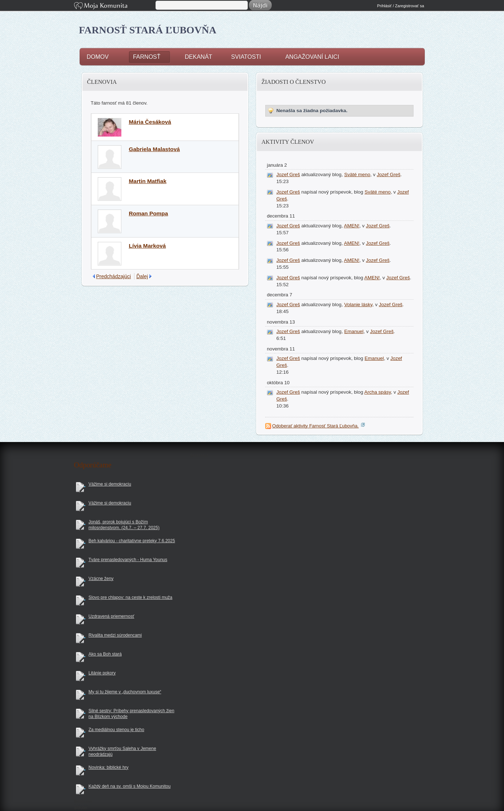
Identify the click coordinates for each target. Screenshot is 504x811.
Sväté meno (357, 174)
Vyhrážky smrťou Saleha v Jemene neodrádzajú (122, 751)
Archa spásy (377, 392)
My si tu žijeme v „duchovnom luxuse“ (125, 691)
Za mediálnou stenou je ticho (116, 729)
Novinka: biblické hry (109, 767)
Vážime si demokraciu (110, 484)
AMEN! (352, 225)
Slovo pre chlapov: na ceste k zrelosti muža (131, 597)
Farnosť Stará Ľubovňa (148, 30)
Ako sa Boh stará (105, 654)
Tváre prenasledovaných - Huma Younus (128, 559)
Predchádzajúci (113, 276)
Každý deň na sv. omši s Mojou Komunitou (130, 786)
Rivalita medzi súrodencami (115, 635)
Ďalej (142, 276)
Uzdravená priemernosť (111, 616)
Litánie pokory (102, 673)
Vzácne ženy (101, 578)
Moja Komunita (114, 6)
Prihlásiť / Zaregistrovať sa (400, 6)
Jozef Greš (288, 174)
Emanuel (353, 331)
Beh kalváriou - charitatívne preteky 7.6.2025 (132, 540)
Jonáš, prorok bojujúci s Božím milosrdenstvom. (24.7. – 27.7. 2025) (124, 525)
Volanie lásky (358, 304)
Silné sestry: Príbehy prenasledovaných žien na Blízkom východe (131, 713)
